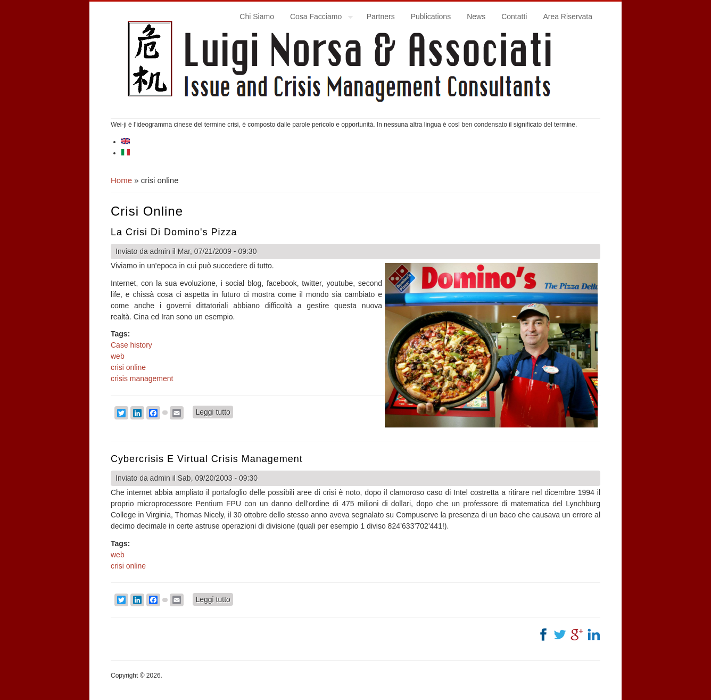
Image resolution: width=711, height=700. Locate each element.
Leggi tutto (214, 411)
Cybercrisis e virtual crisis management (207, 459)
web (118, 356)
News (476, 16)
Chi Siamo (256, 16)
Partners (381, 16)
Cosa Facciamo (317, 18)
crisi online (128, 367)
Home (121, 180)
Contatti (514, 16)
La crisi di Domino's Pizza (174, 232)
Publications (431, 16)
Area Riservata (567, 16)
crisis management (142, 378)
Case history (131, 345)
